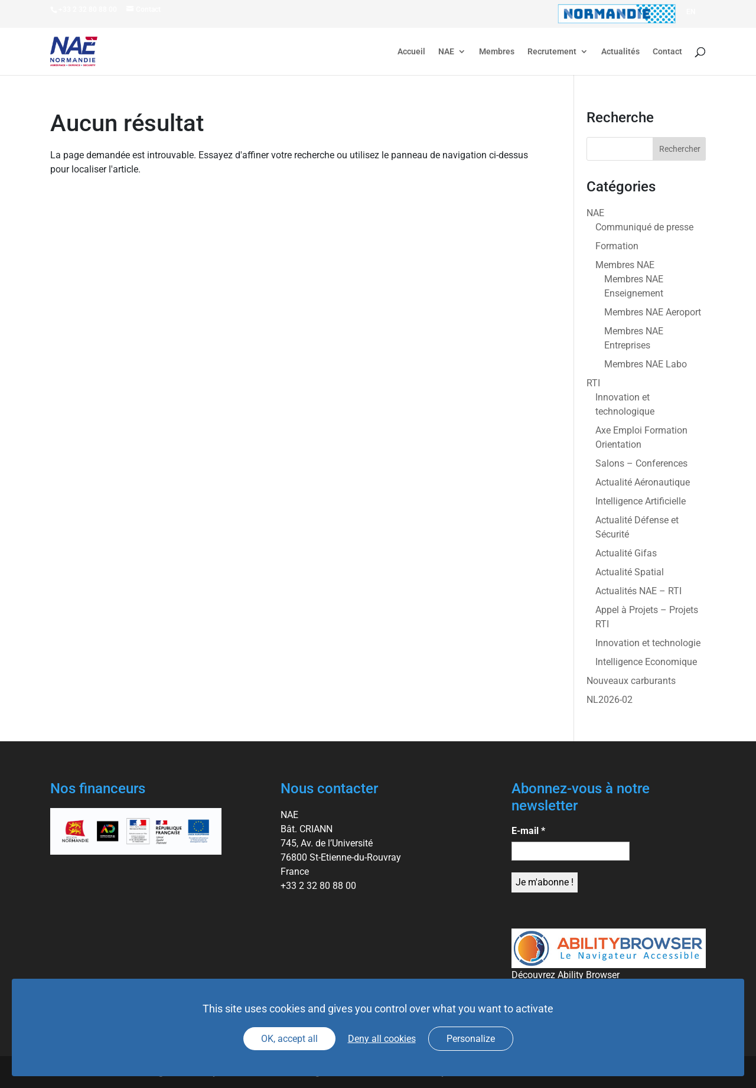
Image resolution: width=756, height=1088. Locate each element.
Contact (667, 51)
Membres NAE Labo (645, 364)
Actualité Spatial (629, 572)
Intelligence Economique (646, 661)
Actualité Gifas (626, 553)
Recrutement (551, 51)
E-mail (528, 830)
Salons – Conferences (641, 463)
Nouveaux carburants (631, 680)
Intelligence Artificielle (640, 501)
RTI (593, 383)
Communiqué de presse (644, 227)
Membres (496, 51)
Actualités (620, 51)
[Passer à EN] (690, 12)
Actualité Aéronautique (642, 482)
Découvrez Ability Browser (565, 974)
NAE (446, 51)
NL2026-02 (609, 699)
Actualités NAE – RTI (638, 591)
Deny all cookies (382, 1038)
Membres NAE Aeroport (652, 312)
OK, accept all (289, 1038)
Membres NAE (624, 265)
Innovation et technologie (647, 643)
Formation (616, 246)
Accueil (411, 51)
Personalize (471, 1038)
